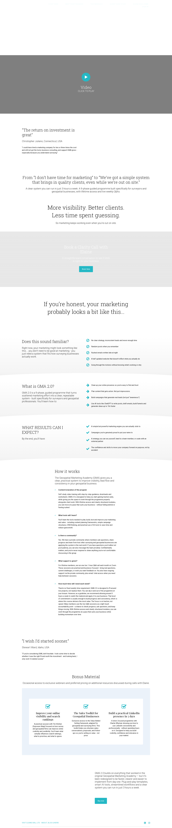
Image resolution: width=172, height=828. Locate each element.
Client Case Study (112, 4)
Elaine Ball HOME (132, 4)
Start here (58, 4)
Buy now (101, 797)
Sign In (147, 4)
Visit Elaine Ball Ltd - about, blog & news (40, 818)
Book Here (86, 266)
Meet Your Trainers (75, 4)
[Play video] (86, 74)
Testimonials (94, 4)
